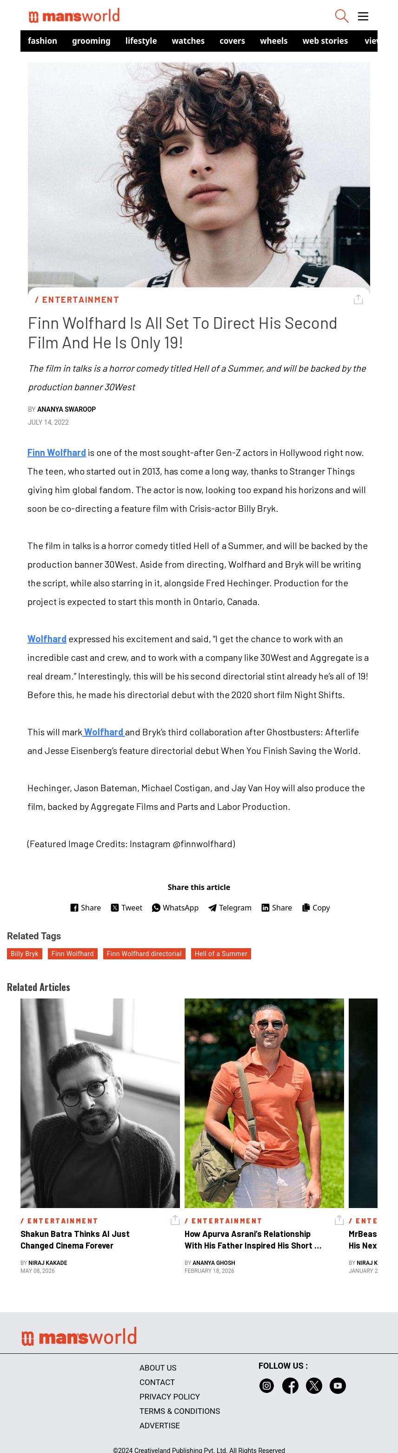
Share (85, 908)
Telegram (230, 908)
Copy (315, 908)
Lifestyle (141, 40)
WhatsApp (175, 908)
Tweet (126, 908)
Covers (232, 40)
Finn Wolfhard (56, 452)
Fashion (42, 40)
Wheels (274, 40)
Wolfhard (46, 638)
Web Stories (325, 40)
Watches (188, 40)
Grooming (91, 40)
